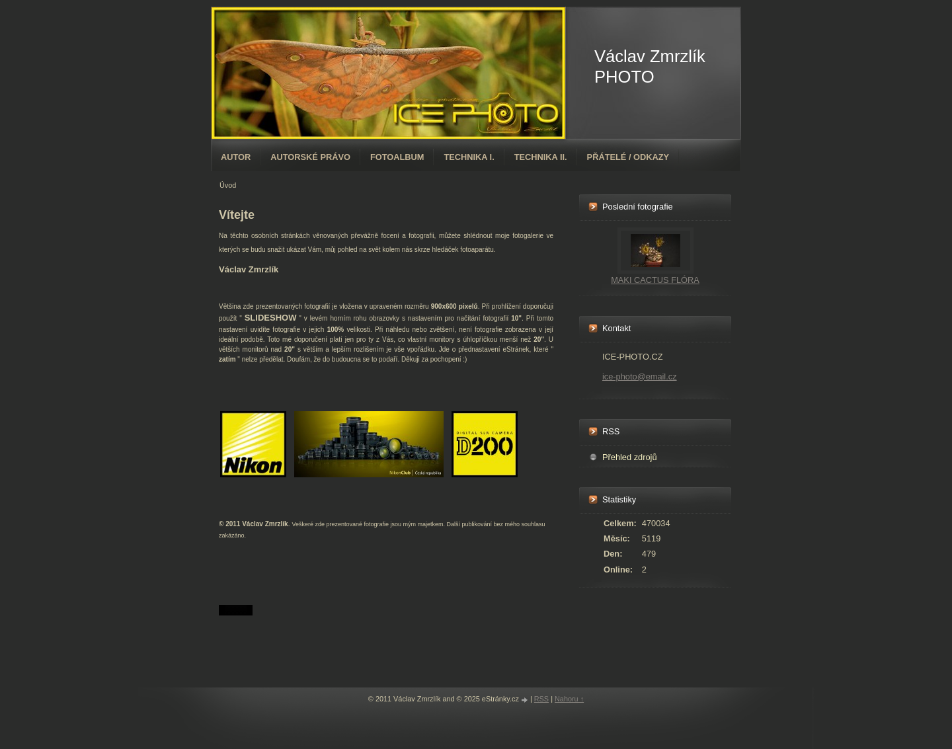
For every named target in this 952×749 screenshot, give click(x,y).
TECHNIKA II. (540, 157)
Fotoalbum (397, 157)
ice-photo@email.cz (639, 376)
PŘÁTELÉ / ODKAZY (628, 157)
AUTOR (236, 157)
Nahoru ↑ (569, 699)
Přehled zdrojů (629, 457)
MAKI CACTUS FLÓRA (655, 280)
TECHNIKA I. (469, 157)
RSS (541, 699)
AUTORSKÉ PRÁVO (310, 157)
